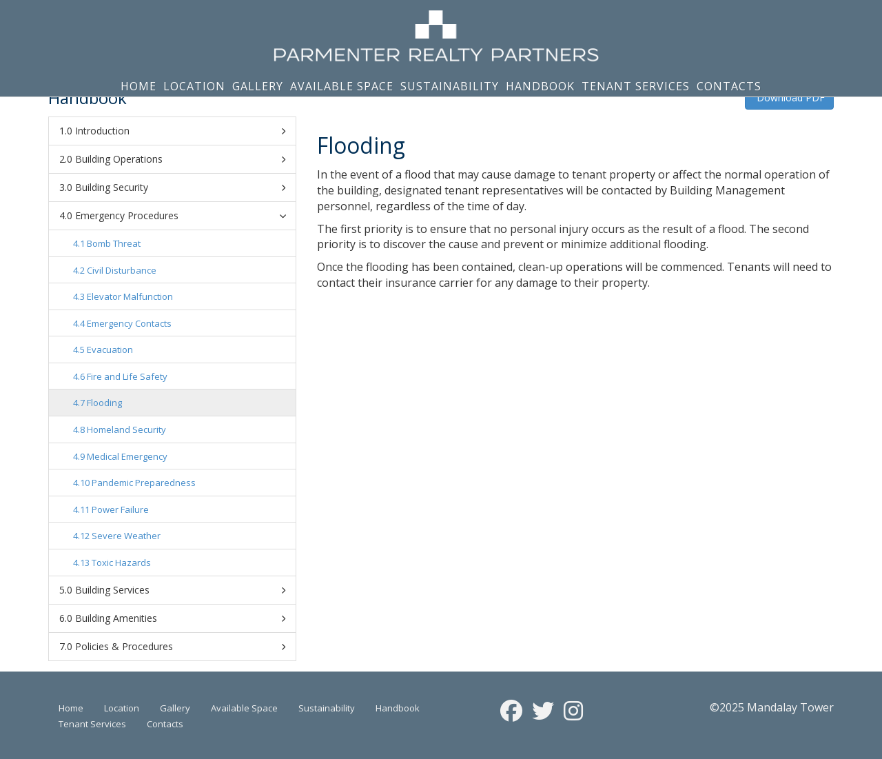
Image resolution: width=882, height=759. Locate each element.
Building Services (180, 590)
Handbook (540, 86)
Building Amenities (180, 618)
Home (138, 86)
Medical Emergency (127, 456)
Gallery (257, 86)
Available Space (341, 86)
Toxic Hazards (121, 562)
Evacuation (110, 349)
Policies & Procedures (180, 647)
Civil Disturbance (121, 270)
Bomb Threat (114, 243)
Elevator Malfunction (130, 296)
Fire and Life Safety (127, 376)
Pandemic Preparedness (144, 482)
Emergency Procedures (182, 215)
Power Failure (120, 509)
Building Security (180, 187)
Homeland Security (126, 429)
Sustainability (449, 86)
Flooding (104, 402)
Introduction (180, 131)
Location (194, 86)
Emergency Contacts (129, 323)
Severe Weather (126, 535)
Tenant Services (636, 86)
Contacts (729, 86)
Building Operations (180, 159)
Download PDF (789, 97)
